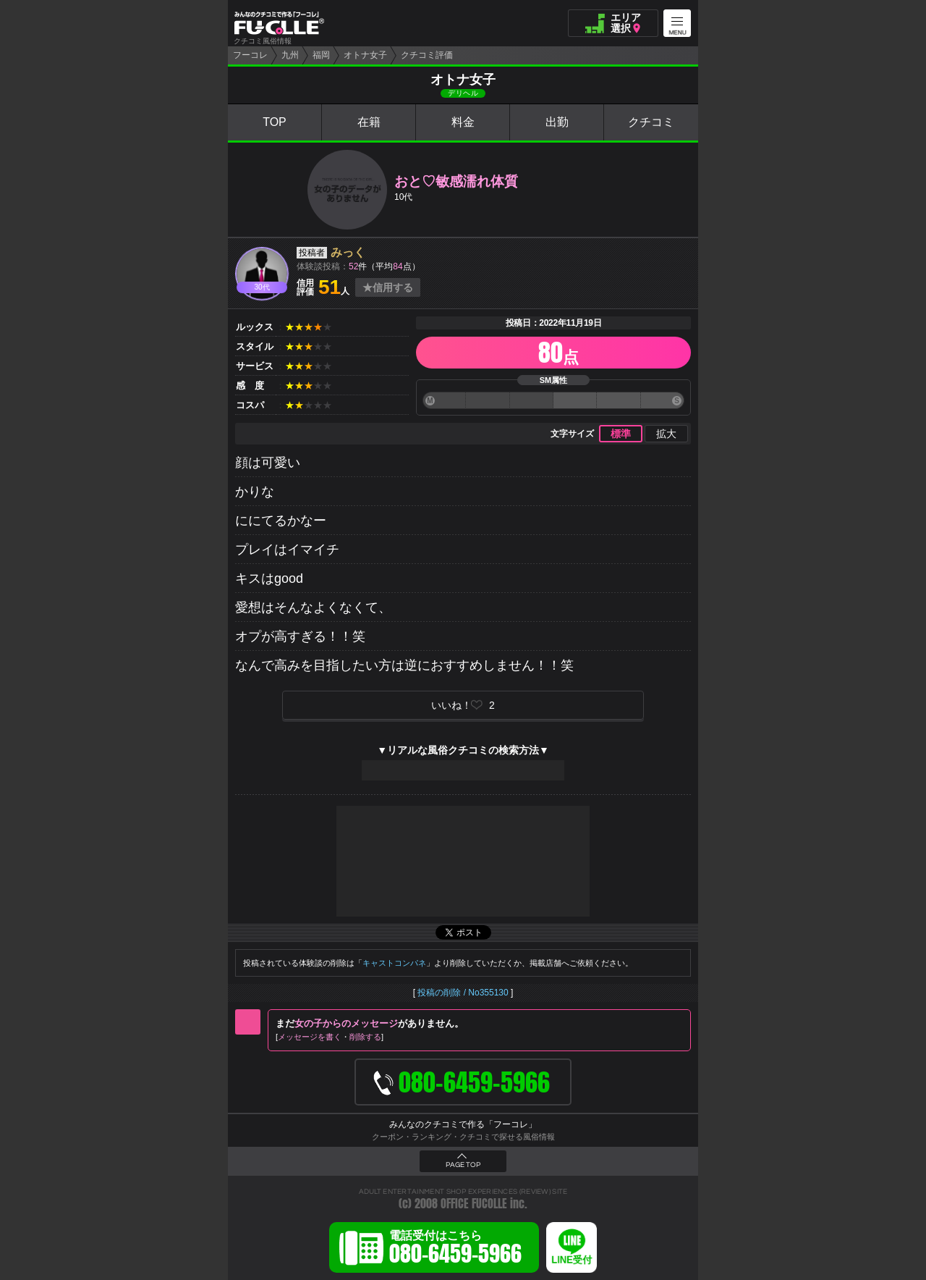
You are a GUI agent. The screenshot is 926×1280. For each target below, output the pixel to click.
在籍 (369, 122)
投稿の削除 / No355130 (462, 993)
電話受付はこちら (455, 1249)
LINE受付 (571, 1260)
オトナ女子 (365, 55)
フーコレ (250, 55)
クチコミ (651, 122)
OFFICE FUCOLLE (474, 1203)
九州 (290, 55)
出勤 (557, 122)
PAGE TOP (463, 1165)
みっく (348, 252)
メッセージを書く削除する (329, 1036)
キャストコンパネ (394, 963)
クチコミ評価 (427, 55)
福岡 (321, 55)
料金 (463, 122)
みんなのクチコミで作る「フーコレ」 (463, 1124)
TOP (274, 122)
